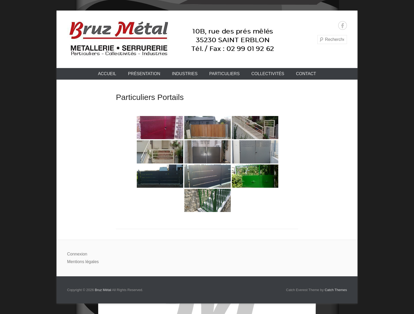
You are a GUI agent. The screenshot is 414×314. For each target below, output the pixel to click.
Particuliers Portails (150, 97)
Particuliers (224, 73)
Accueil (107, 73)
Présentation (144, 73)
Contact (306, 73)
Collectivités (267, 73)
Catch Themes (336, 290)
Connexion (77, 254)
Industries (184, 73)
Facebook (342, 25)
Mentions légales (83, 261)
